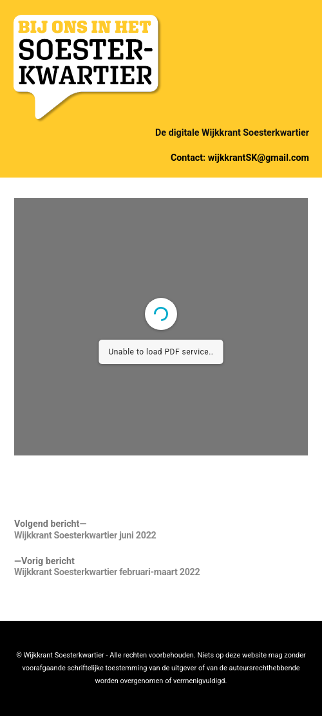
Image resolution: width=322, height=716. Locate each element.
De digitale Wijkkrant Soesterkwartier (232, 132)
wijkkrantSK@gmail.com (258, 157)
